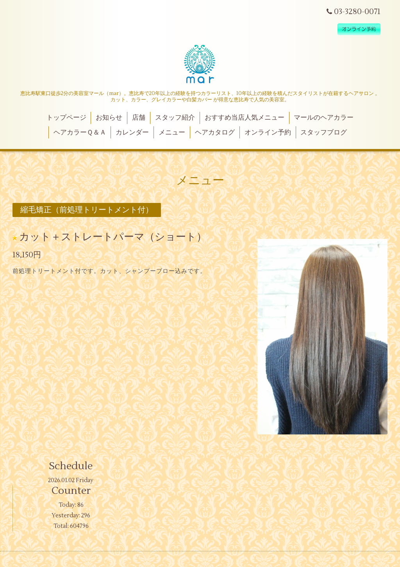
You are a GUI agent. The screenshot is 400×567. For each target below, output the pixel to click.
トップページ (66, 117)
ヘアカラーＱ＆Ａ (80, 132)
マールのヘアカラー (324, 117)
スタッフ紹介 (175, 117)
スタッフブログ (323, 132)
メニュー (172, 132)
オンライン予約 (268, 132)
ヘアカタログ (215, 132)
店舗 (138, 117)
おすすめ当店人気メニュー (244, 117)
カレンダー (132, 132)
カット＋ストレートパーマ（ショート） (113, 237)
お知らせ (109, 117)
